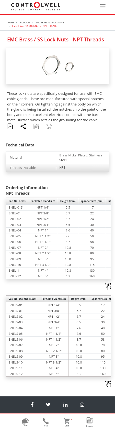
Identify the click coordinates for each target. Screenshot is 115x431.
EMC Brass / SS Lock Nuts (49, 22)
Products (24, 22)
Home (11, 22)
